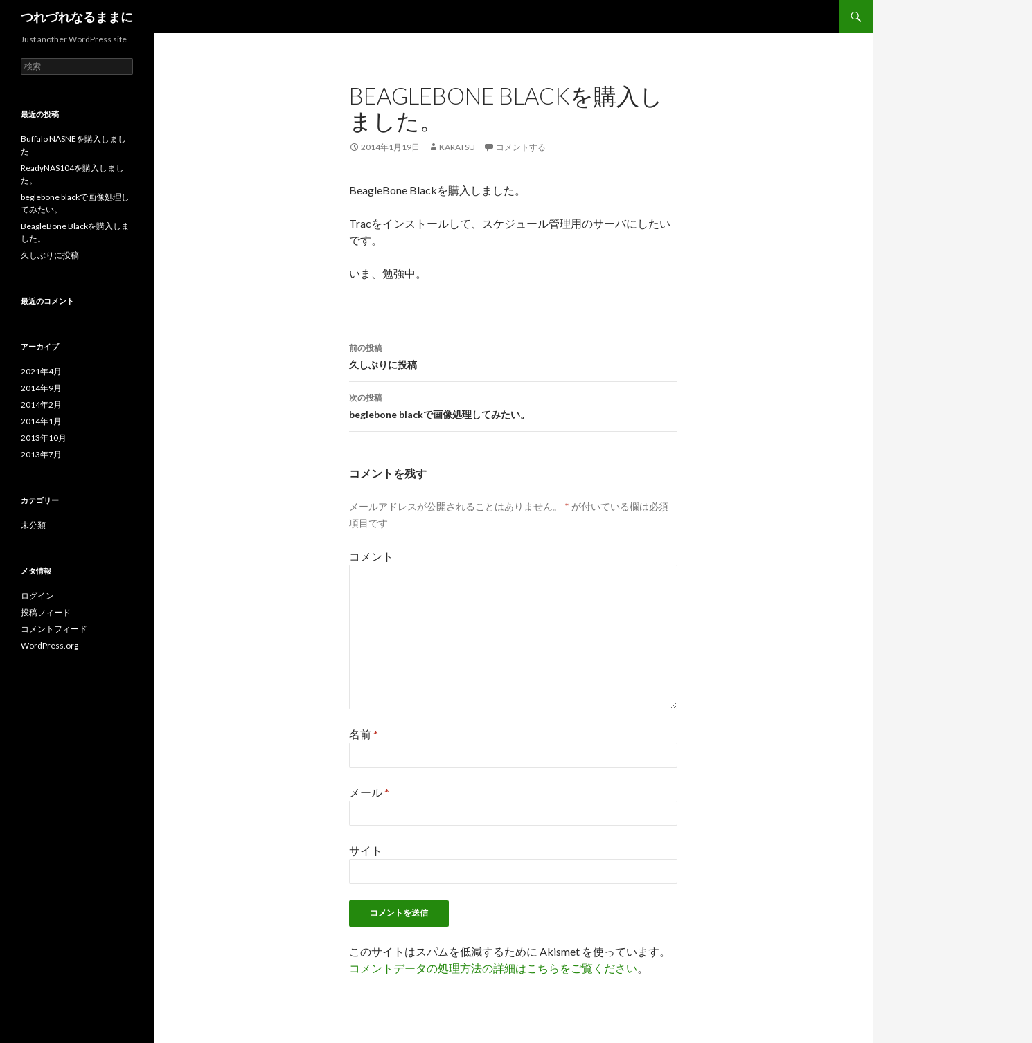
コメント (371, 556)
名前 (363, 734)
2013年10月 (43, 438)
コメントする (521, 147)
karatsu (457, 147)
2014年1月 (41, 421)
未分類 (33, 525)
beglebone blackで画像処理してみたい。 (513, 405)
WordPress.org (49, 645)
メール (369, 792)
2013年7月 (41, 454)
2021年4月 (41, 371)
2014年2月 (41, 404)
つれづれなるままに (77, 16)
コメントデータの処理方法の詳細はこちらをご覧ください (493, 967)
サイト (365, 850)
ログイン (37, 595)
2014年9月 (41, 388)
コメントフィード (54, 629)
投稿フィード (46, 612)
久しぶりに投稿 (513, 355)
